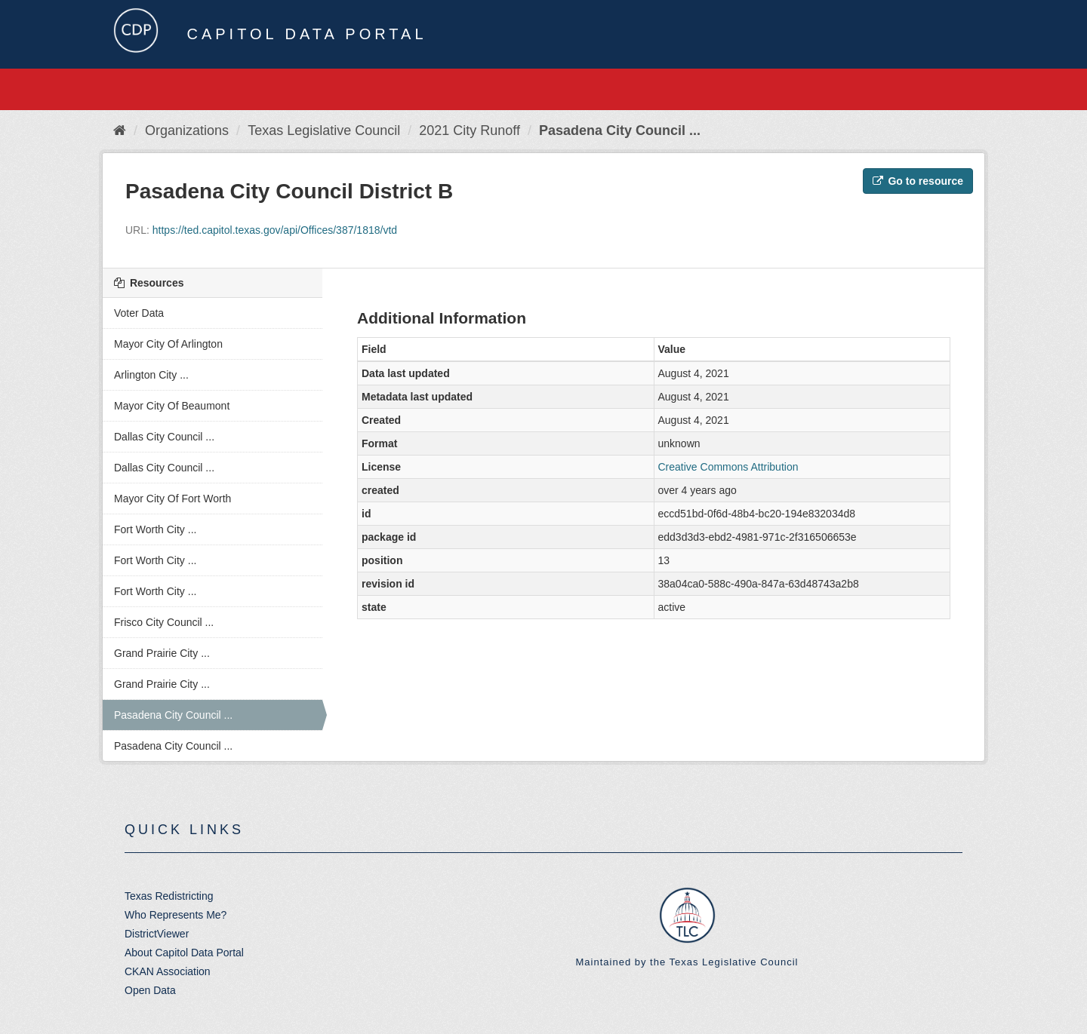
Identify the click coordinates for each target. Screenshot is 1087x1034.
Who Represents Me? (175, 915)
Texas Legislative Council (324, 130)
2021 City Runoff (469, 130)
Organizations (187, 130)
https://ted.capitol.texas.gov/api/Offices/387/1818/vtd (274, 230)
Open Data (150, 990)
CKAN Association (168, 971)
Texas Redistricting (169, 896)
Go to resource (918, 181)
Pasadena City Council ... (620, 130)
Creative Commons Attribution (728, 467)
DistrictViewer (157, 934)
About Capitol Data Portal (184, 953)
